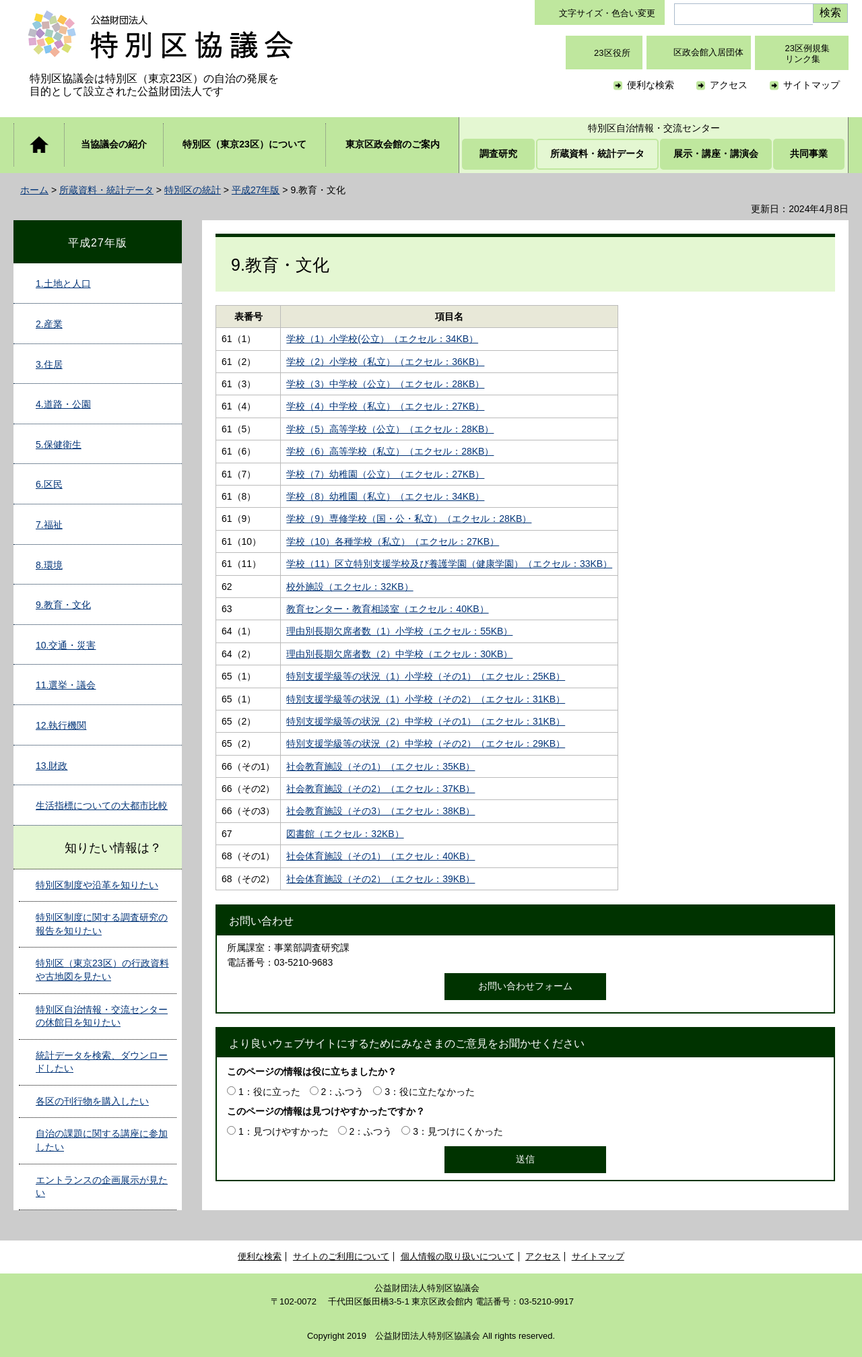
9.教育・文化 (63, 604)
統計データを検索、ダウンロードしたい (102, 1062)
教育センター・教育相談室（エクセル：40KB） (387, 608)
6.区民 (49, 484)
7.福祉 (49, 524)
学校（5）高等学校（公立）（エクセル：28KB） (390, 429)
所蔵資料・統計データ (106, 190)
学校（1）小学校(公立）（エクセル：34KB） (382, 338)
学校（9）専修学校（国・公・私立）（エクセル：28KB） (408, 518)
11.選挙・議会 (66, 685)
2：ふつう (342, 1091)
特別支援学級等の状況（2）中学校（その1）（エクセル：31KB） (425, 721)
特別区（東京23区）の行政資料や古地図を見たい (102, 970)
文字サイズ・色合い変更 (607, 13)
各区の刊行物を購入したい (92, 1101)
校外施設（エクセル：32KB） (349, 586)
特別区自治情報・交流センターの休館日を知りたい (102, 1016)
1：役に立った (269, 1091)
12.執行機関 (61, 725)
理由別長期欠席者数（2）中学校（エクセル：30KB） (399, 654)
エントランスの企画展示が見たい (102, 1186)
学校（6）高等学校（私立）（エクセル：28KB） (390, 451)
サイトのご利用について (341, 1256)
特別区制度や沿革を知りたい (97, 885)
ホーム (34, 190)
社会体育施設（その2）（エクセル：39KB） (380, 878)
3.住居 (49, 364)
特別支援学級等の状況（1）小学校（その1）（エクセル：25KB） (425, 676)
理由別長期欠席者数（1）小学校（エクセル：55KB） (399, 631)
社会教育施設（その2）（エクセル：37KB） (380, 788)
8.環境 (49, 565)
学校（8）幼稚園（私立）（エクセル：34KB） (385, 496)
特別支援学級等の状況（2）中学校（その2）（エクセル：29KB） (425, 743)
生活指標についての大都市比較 (102, 805)
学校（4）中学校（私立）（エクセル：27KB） (385, 406)
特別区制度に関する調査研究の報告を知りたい (102, 924)
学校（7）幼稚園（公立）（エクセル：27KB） (385, 474)
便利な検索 (650, 84)
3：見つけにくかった (458, 1131)
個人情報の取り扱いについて (458, 1256)
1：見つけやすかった (283, 1131)
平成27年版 (256, 190)
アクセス (729, 84)
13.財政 (51, 765)
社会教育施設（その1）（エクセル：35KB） (380, 766)
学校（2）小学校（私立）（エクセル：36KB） (385, 361)
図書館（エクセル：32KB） (344, 833)
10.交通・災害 (66, 645)
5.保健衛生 (58, 444)
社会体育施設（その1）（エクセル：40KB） (380, 856)
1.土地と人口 (63, 283)
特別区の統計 (192, 190)
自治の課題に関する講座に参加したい (102, 1140)
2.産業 (49, 324)
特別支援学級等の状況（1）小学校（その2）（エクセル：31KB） (425, 699)
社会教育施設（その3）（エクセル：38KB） (380, 810)
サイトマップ (811, 84)
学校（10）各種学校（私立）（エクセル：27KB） (392, 541)
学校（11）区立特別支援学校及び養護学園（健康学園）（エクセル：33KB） (449, 563)
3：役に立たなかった (430, 1091)
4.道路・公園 (63, 404)
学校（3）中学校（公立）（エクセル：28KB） (385, 383)
